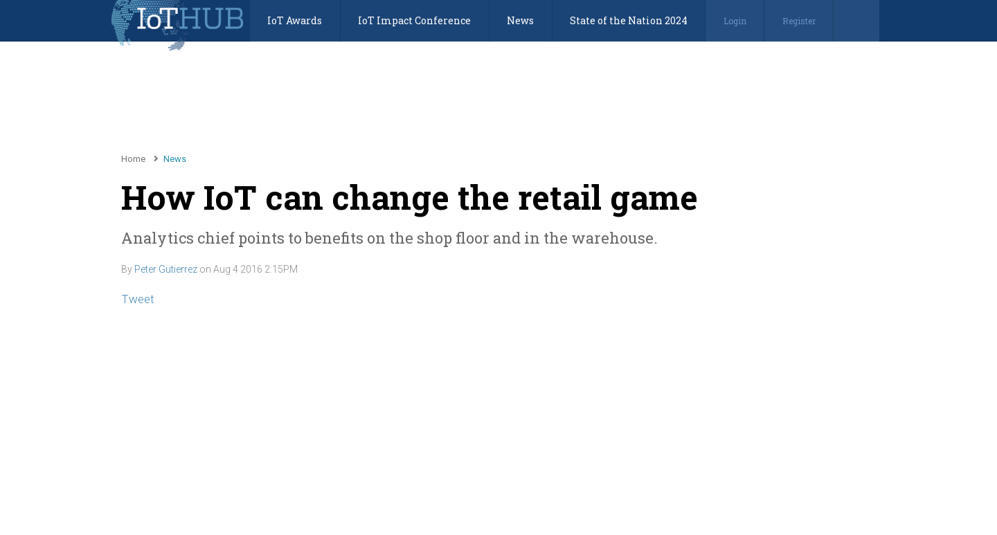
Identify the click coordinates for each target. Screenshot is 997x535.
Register (799, 20)
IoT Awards (294, 20)
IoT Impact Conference (414, 20)
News (520, 20)
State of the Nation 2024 (629, 20)
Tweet (137, 299)
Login (735, 20)
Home (133, 159)
